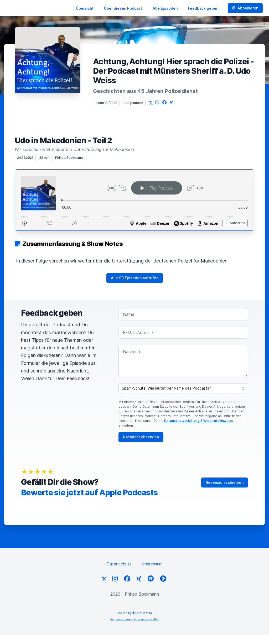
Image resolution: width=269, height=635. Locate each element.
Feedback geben (203, 8)
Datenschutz (119, 563)
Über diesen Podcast (123, 8)
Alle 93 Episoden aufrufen (134, 278)
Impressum (152, 563)
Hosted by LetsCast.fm (135, 613)
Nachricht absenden (141, 437)
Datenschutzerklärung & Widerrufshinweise (198, 421)
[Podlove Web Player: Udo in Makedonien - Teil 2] (134, 200)
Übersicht (85, 8)
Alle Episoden (165, 8)
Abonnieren (245, 8)
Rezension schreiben (225, 482)
